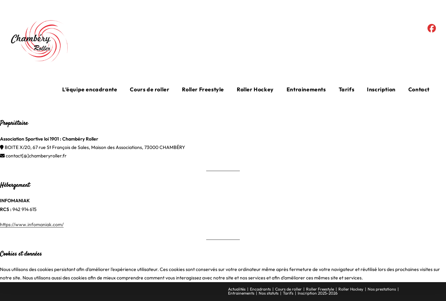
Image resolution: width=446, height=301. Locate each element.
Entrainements (241, 293)
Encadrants (260, 289)
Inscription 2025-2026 (318, 293)
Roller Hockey (350, 289)
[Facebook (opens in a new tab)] (432, 28)
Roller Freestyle (320, 289)
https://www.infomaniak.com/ (32, 224)
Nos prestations (382, 289)
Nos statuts (268, 293)
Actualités (237, 289)
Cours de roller (288, 289)
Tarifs (288, 293)
